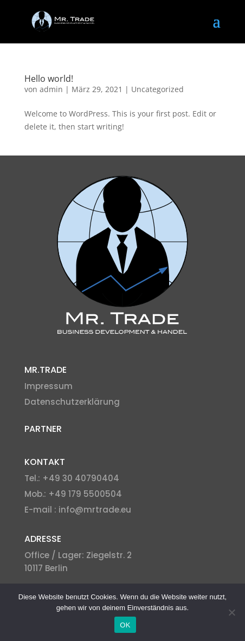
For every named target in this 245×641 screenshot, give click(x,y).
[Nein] (231, 612)
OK (125, 625)
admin (51, 89)
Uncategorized (157, 89)
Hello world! (48, 79)
